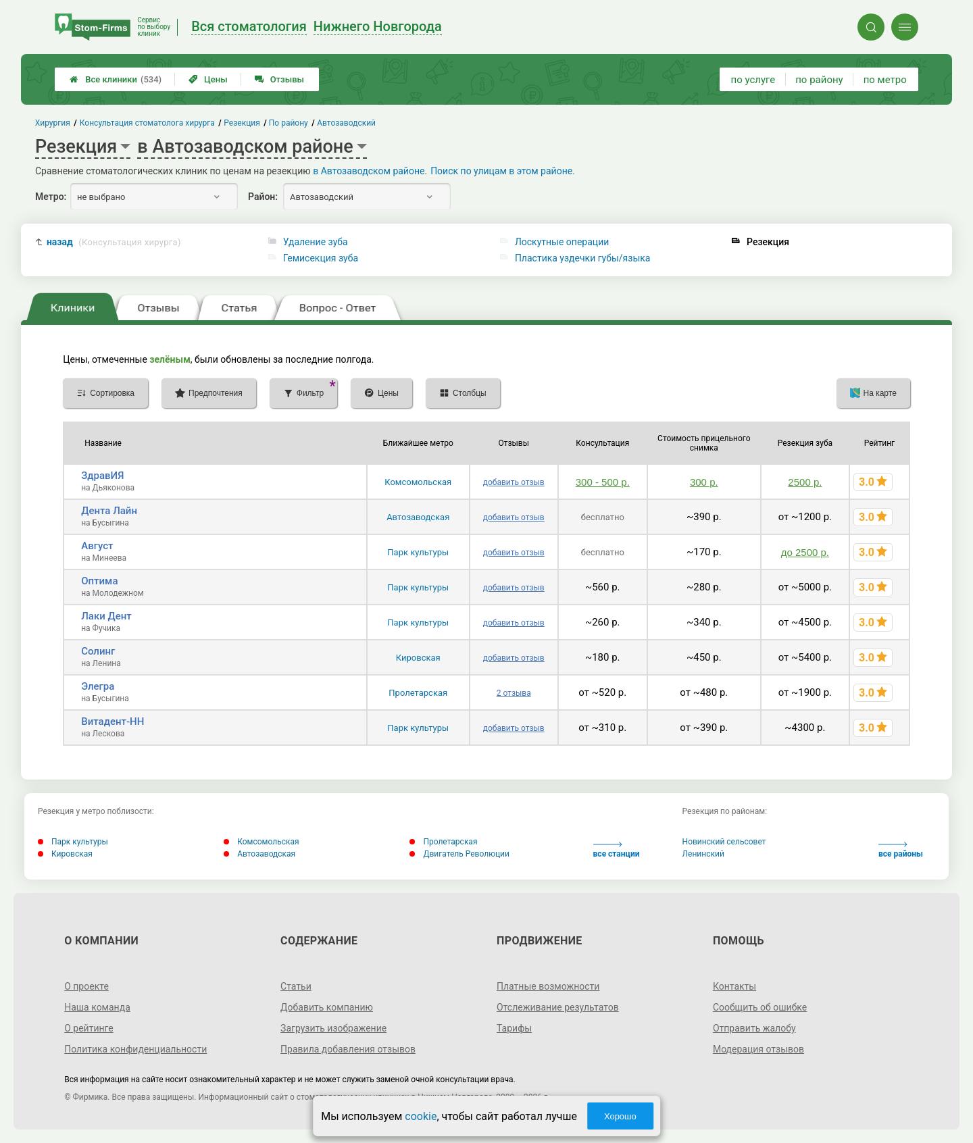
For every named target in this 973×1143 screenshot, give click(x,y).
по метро (885, 80)
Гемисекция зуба (320, 258)
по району (819, 80)
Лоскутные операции (562, 242)
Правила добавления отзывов (348, 1049)
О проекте (86, 986)
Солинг (98, 651)
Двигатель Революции (459, 854)
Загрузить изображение (333, 1028)
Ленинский (703, 854)
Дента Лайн (109, 511)
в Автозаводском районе (368, 171)
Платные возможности (548, 986)
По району (288, 123)
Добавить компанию (326, 1007)
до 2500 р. (805, 552)
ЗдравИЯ (102, 475)
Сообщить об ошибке (760, 1007)
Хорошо (620, 1116)
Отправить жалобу (754, 1028)
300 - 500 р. (603, 482)
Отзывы (279, 79)
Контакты (734, 986)
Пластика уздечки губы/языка (583, 258)
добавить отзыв (514, 482)
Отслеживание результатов (558, 1007)
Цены (208, 79)
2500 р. (805, 482)
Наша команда (97, 1007)
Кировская (418, 658)
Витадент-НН (112, 721)
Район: (263, 196)
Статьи (295, 986)
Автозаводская (417, 517)
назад (114, 242)
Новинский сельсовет (724, 841)
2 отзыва (514, 693)
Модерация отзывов (758, 1049)
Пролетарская (418, 693)
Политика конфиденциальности (135, 1049)
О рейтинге (89, 1028)
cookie (420, 1116)
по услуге (753, 80)
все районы (900, 850)
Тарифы (514, 1028)
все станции (616, 850)
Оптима (99, 581)
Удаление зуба (315, 242)
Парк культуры (418, 552)
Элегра (97, 686)
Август (97, 546)
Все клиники (115, 79)
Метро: (50, 196)
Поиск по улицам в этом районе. (502, 171)
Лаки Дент (106, 616)
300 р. (704, 482)
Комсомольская (417, 482)
